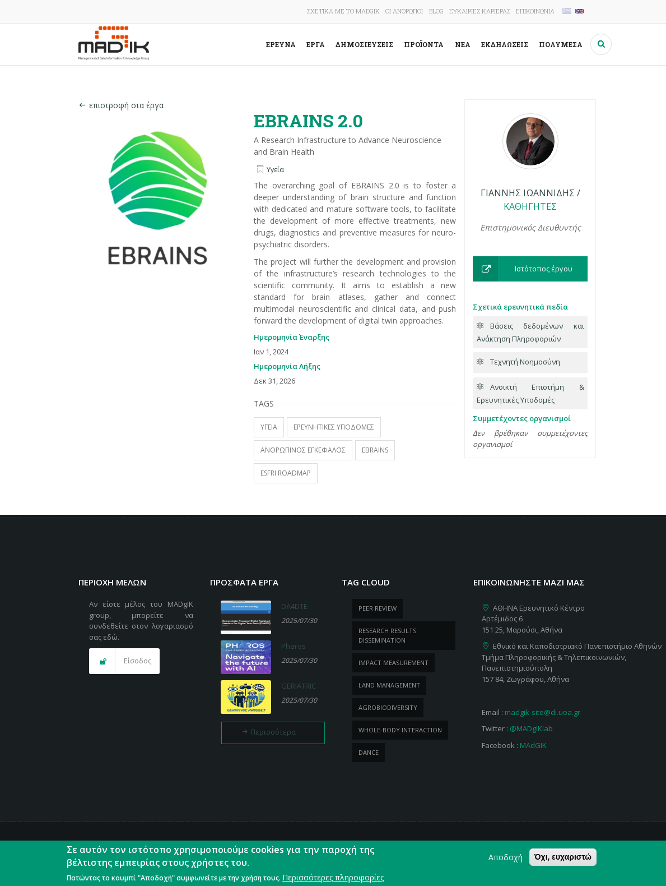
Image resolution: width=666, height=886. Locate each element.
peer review (377, 608)
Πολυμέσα (561, 44)
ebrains (375, 450)
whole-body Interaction (400, 730)
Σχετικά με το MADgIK (343, 11)
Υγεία (275, 169)
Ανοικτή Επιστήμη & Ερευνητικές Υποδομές (530, 393)
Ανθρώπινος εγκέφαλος (303, 450)
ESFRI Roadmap (285, 473)
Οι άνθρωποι (404, 11)
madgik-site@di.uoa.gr (542, 712)
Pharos (293, 646)
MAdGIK (533, 745)
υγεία (268, 427)
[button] (530, 269)
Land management (389, 685)
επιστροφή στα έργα (121, 105)
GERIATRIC (298, 686)
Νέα (463, 44)
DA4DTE (294, 606)
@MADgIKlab (531, 728)
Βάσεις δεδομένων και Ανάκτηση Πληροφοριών (530, 332)
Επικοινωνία (535, 11)
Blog (436, 11)
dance (368, 752)
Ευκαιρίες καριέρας (479, 11)
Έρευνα (281, 44)
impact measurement (393, 662)
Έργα (315, 44)
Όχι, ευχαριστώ (563, 861)
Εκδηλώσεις (504, 44)
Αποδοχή (505, 861)
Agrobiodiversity (387, 707)
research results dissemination (387, 635)
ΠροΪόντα (424, 44)
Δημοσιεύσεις (364, 44)
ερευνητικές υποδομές (334, 427)
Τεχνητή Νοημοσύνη (525, 362)
